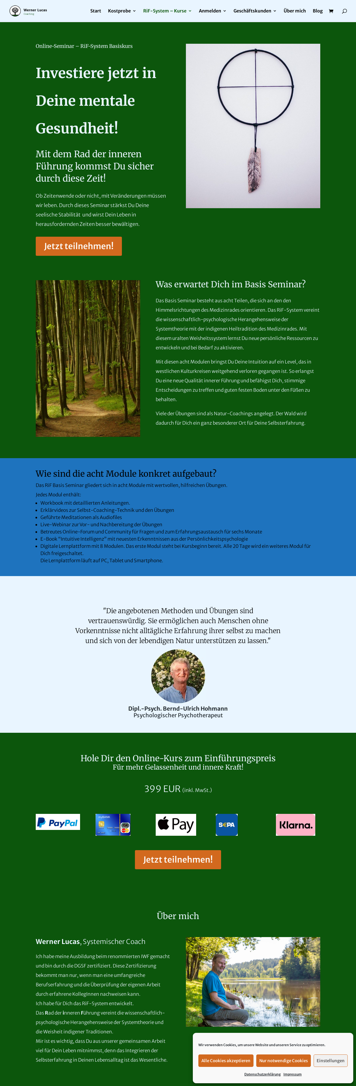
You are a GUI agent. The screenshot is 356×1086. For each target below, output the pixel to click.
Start (95, 11)
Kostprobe (119, 11)
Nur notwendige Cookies (283, 1060)
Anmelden (210, 11)
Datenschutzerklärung (262, 1074)
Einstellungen (331, 1060)
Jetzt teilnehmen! (79, 246)
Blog (318, 11)
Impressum (292, 1074)
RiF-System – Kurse (164, 11)
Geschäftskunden (252, 11)
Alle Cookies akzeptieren (225, 1060)
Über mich (295, 11)
